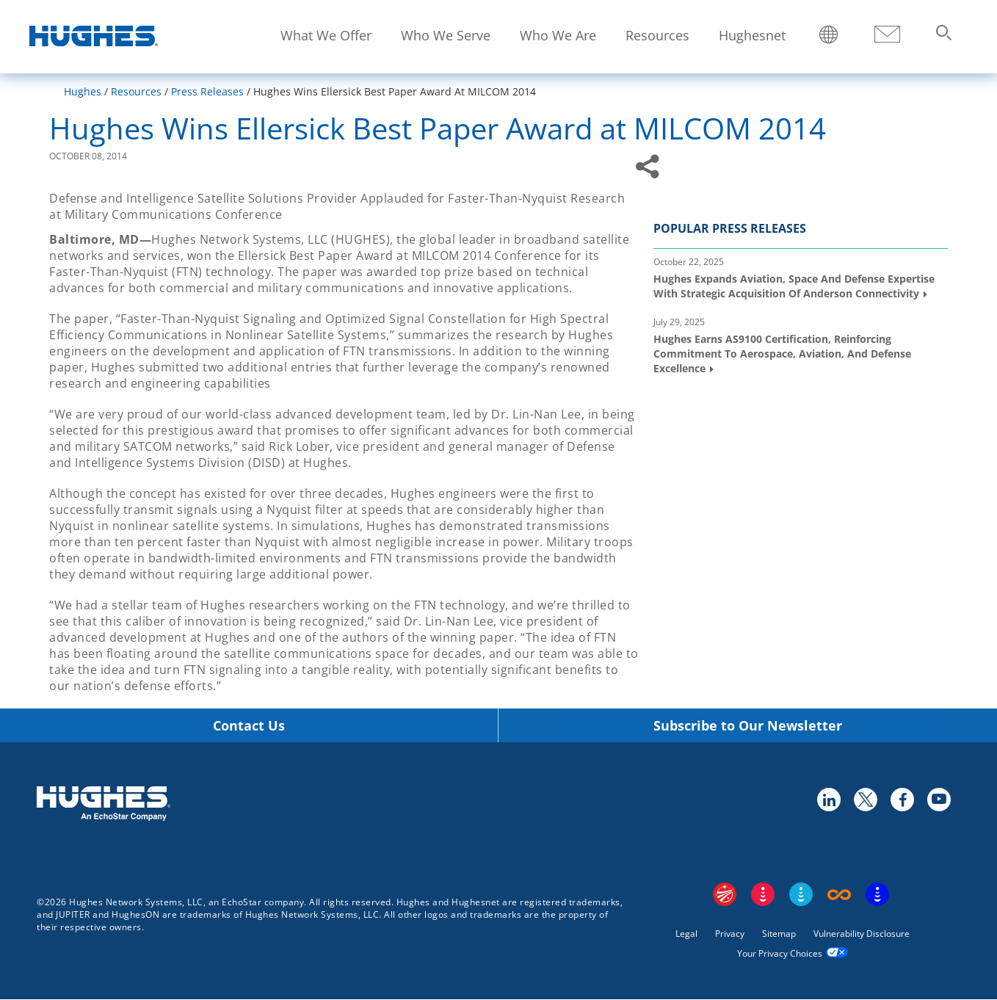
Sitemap (779, 933)
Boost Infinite (839, 894)
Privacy (729, 933)
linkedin (828, 799)
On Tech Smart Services (877, 894)
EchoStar (724, 894)
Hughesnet (752, 35)
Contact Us (249, 725)
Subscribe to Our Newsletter (747, 725)
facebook (902, 799)
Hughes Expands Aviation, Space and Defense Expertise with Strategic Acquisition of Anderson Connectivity (794, 286)
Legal (686, 933)
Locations (829, 36)
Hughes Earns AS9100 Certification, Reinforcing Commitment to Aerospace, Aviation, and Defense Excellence (782, 353)
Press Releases (207, 91)
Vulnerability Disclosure (861, 933)
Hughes (82, 91)
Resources (657, 35)
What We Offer (325, 35)
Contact (887, 34)
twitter (865, 799)
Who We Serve (445, 35)
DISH (763, 894)
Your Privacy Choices (779, 953)
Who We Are (558, 35)
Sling (801, 894)
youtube (938, 799)
